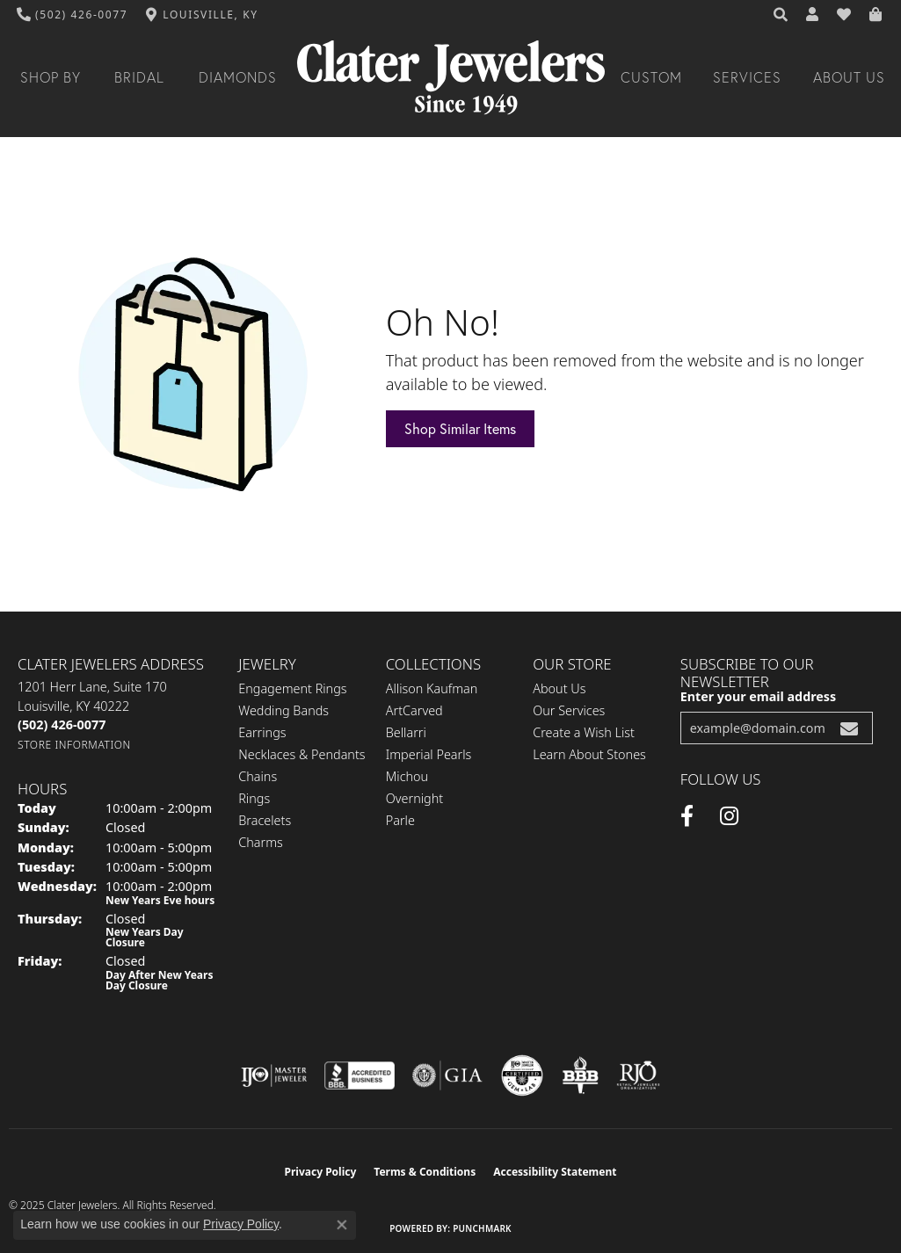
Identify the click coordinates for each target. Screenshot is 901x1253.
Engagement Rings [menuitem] (292, 688)
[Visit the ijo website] (274, 1075)
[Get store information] (74, 744)
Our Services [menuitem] (569, 710)
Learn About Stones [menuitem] (589, 754)
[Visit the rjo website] (638, 1075)
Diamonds (238, 77)
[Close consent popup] (342, 1225)
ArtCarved (414, 710)
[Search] (781, 15)
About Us (849, 77)
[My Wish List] (845, 15)
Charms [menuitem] (260, 842)
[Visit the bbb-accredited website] (359, 1075)
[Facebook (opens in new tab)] (687, 816)
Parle (400, 820)
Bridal (139, 77)
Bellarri (406, 732)
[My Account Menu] (813, 15)
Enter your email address (758, 696)
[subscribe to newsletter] (849, 728)
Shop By (50, 77)
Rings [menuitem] (254, 798)
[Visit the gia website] (447, 1075)
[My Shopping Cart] (876, 15)
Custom (651, 77)
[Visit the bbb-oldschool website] (580, 1075)
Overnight (414, 798)
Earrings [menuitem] (262, 732)
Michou (407, 776)
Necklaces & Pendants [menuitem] (301, 754)
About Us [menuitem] (559, 688)
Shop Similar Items (460, 428)
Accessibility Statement (554, 1171)
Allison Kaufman (432, 688)
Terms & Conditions (425, 1171)
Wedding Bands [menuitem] (283, 710)
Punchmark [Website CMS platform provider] (482, 1228)
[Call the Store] (61, 724)
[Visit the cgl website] (522, 1075)
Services (747, 77)
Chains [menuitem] (257, 776)
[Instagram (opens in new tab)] (729, 816)
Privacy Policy (321, 1171)
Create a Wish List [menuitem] (584, 732)
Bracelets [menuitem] (264, 820)
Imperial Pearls (429, 754)
